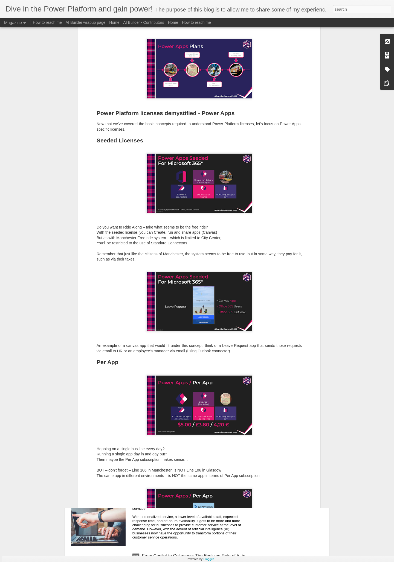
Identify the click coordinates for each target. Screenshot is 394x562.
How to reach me (47, 22)
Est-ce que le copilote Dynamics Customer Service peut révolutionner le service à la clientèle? (191, 434)
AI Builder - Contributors (143, 22)
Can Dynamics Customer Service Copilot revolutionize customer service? (181, 496)
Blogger (208, 559)
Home (114, 22)
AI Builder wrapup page (86, 22)
